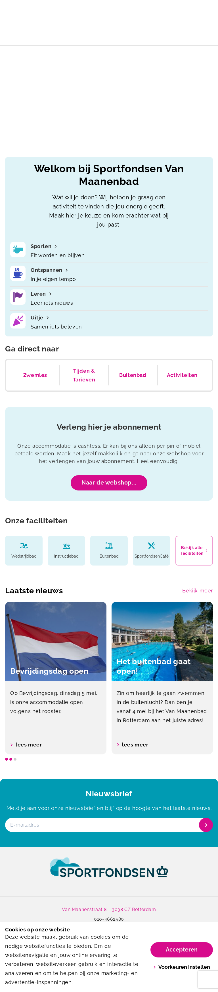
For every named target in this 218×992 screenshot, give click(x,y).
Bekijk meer (197, 591)
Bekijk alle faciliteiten (194, 550)
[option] (56, 678)
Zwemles (35, 375)
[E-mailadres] (108, 825)
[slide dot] (6, 759)
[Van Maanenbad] (57, 24)
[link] (109, 872)
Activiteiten (182, 375)
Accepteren (182, 949)
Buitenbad (132, 375)
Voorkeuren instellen (181, 967)
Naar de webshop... (109, 482)
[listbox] (109, 678)
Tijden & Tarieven (84, 375)
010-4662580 (109, 919)
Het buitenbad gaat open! (109, 7)
